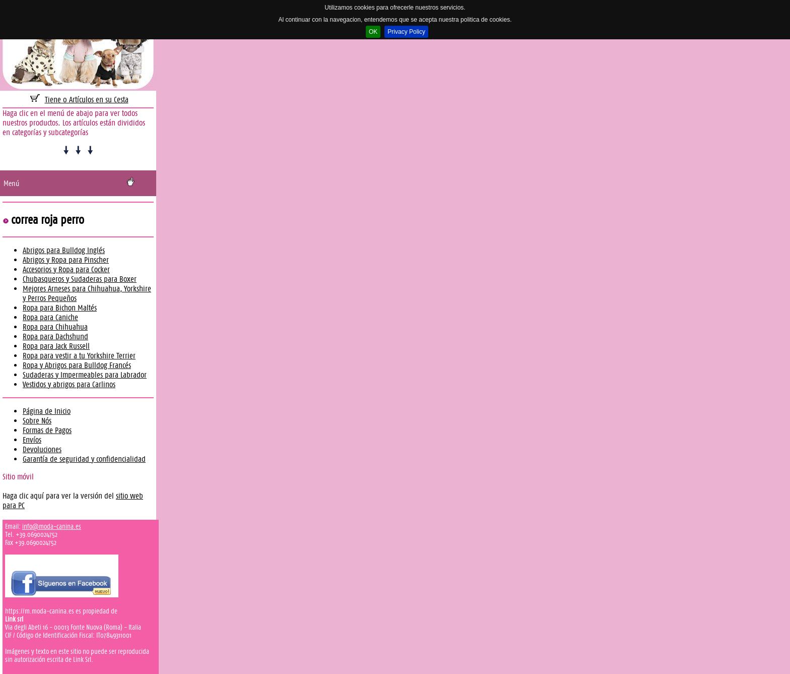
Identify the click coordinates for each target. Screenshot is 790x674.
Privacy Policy (406, 31)
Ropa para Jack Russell (56, 346)
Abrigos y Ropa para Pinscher (66, 260)
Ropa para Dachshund (55, 336)
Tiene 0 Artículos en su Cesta (86, 99)
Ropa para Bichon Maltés (60, 308)
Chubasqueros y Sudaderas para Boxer (80, 279)
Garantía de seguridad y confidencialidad (84, 459)
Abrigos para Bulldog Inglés (64, 250)
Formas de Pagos (47, 430)
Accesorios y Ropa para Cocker (66, 269)
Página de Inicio (47, 411)
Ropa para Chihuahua (55, 327)
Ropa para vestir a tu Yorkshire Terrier (79, 355)
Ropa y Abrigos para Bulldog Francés (77, 365)
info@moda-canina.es (51, 526)
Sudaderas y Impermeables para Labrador (85, 375)
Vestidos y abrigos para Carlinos (69, 384)
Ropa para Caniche (50, 317)
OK (373, 31)
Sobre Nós (37, 420)
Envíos (32, 440)
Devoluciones (42, 449)
